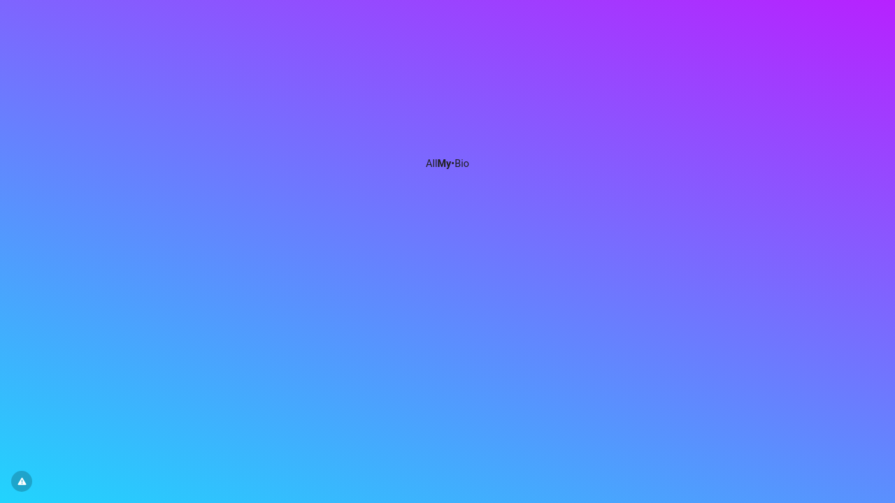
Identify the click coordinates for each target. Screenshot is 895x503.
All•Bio (447, 164)
